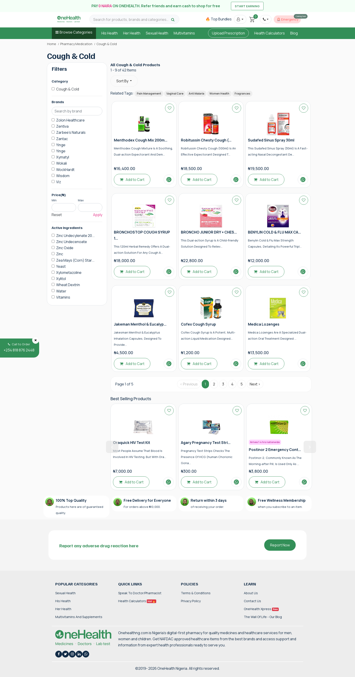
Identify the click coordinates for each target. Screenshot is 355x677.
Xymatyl (62, 157)
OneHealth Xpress (261, 609)
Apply (97, 214)
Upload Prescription (228, 33)
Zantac (62, 138)
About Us (251, 593)
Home (51, 44)
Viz (58, 181)
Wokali (61, 163)
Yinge (60, 144)
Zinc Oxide (64, 247)
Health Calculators (269, 33)
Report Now (280, 545)
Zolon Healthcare (70, 120)
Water (61, 291)
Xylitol (61, 278)
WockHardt (65, 169)
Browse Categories (76, 32)
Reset (57, 214)
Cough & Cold (67, 89)
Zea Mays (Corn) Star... (75, 260)
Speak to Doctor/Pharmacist (139, 593)
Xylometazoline (69, 272)
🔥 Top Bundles (219, 19)
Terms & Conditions (196, 593)
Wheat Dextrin (68, 284)
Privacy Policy (191, 601)
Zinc (59, 253)
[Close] (35, 340)
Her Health (131, 33)
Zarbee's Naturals (71, 132)
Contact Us (252, 601)
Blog (294, 33)
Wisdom (63, 175)
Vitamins (63, 297)
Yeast (61, 266)
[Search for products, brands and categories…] (131, 20)
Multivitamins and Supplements (78, 617)
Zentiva (62, 126)
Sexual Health (157, 33)
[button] (240, 19)
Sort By (122, 80)
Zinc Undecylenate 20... (75, 235)
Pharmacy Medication (76, 44)
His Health (109, 33)
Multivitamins (184, 33)
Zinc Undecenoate (71, 241)
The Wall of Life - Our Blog (263, 617)
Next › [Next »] (255, 384)
